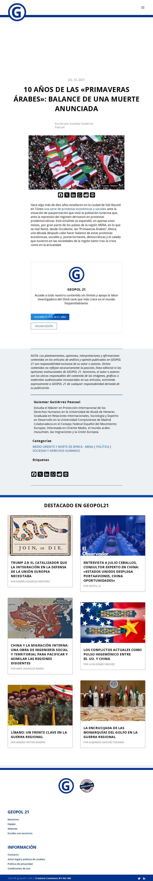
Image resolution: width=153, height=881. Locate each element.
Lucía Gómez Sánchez (102, 663)
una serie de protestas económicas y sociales (75, 208)
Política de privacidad (20, 863)
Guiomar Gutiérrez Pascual (57, 401)
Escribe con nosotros (20, 832)
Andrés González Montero (33, 580)
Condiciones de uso (19, 867)
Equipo (12, 823)
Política (102, 446)
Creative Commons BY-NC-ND (53, 877)
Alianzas (12, 827)
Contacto (13, 853)
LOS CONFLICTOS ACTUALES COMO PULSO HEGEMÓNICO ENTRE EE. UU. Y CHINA (113, 653)
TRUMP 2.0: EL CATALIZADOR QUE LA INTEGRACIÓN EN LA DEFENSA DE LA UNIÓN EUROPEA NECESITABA (39, 568)
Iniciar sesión (44, 325)
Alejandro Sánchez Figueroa (106, 741)
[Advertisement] (76, 48)
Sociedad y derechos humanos (56, 450)
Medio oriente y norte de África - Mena (63, 446)
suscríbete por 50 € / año (50, 316)
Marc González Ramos (30, 667)
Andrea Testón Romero (30, 741)
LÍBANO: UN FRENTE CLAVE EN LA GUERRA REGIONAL (39, 733)
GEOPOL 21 (95, 585)
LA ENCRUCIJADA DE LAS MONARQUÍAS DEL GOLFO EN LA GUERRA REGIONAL (111, 731)
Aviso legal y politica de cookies (26, 858)
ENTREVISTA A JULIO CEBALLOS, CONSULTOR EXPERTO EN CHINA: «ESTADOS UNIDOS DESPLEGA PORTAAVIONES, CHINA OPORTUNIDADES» (111, 571)
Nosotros (13, 818)
